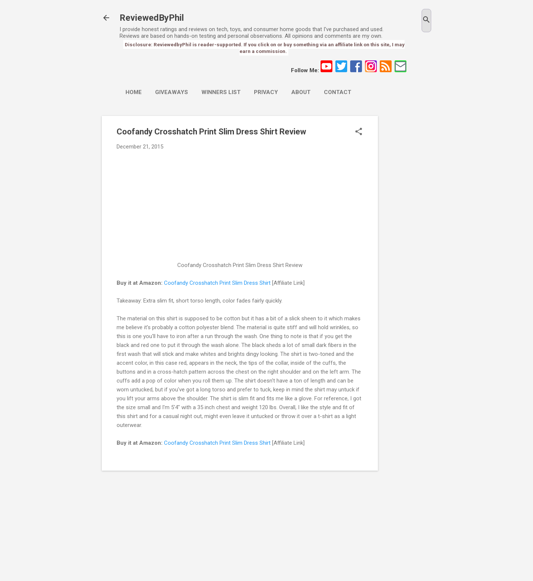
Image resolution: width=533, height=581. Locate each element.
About (301, 92)
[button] (358, 132)
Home (133, 92)
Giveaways (171, 92)
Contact (337, 92)
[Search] (426, 20)
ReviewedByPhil (152, 18)
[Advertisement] (407, 227)
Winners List (221, 92)
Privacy (266, 92)
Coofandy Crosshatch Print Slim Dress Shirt (217, 283)
